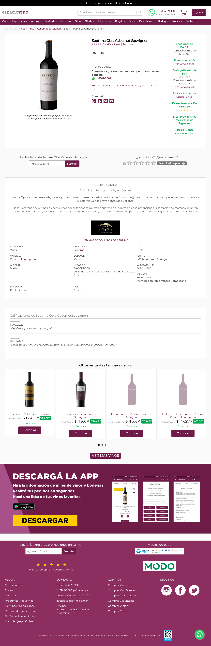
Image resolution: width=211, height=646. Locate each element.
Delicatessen (146, 21)
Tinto (140, 250)
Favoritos (127, 44)
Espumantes (19, 21)
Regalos (119, 21)
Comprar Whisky (118, 605)
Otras (78, 21)
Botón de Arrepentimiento (22, 616)
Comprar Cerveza (119, 611)
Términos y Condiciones (19, 605)
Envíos (9, 590)
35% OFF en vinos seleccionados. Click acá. (105, 3)
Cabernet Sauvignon (23, 259)
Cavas (131, 21)
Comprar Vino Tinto (120, 585)
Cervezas (65, 21)
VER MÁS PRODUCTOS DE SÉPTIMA (105, 240)
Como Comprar (15, 585)
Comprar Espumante (121, 600)
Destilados (50, 21)
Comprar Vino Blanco (121, 590)
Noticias (176, 21)
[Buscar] (139, 12)
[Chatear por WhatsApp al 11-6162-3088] (162, 12)
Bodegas (163, 21)
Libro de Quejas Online (19, 621)
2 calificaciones (111, 44)
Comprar (29, 430)
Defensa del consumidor (20, 611)
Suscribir (72, 163)
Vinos (5, 21)
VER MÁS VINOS (105, 456)
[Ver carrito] (184, 12)
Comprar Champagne (122, 595)
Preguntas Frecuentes (19, 600)
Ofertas (89, 21)
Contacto (190, 21)
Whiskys (35, 21)
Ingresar (199, 12)
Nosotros (10, 595)
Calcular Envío (184, 96)
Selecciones (104, 21)
